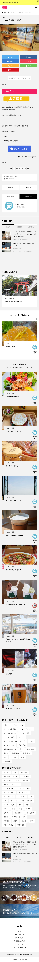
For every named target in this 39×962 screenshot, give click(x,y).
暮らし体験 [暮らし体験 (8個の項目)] (30, 813)
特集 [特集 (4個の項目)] (31, 821)
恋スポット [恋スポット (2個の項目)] (7, 813)
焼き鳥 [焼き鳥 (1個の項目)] (24, 821)
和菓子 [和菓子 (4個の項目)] (6, 809)
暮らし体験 (25, 239)
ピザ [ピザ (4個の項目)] (5, 801)
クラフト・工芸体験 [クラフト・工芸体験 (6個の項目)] (10, 729)
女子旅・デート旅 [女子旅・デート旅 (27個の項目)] (9, 745)
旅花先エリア (19, 937)
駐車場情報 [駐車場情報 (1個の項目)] (7, 761)
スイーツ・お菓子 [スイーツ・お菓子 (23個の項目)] (9, 793)
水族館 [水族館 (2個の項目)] (6, 753)
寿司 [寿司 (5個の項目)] (20, 809)
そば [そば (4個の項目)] (15, 772)
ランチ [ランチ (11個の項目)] (31, 741)
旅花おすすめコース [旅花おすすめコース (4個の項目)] (10, 749)
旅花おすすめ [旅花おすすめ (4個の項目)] (19, 813)
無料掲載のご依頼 (19, 941)
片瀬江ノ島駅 (13, 176)
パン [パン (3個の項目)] (31, 797)
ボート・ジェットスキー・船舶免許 (22, 251)
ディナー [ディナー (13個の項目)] (21, 737)
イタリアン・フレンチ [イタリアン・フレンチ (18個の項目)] (10, 776)
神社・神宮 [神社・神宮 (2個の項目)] (26, 753)
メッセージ (19, 944)
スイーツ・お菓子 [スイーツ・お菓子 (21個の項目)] (9, 737)
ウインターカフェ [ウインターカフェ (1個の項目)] (17, 725)
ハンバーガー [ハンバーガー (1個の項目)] (21, 797)
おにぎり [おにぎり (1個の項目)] (6, 772)
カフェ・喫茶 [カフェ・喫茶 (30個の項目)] (8, 780)
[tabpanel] (19, 291)
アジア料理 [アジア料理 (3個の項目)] (24, 772)
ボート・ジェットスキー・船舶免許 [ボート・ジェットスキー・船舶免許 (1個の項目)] (14, 741)
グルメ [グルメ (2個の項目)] (6, 784)
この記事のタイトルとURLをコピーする (19, 78)
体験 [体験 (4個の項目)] (27, 805)
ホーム (19, 931)
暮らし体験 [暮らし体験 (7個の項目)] (30, 749)
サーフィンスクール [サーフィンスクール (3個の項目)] (10, 733)
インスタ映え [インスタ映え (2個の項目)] (25, 776)
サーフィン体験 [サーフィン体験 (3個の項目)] (24, 733)
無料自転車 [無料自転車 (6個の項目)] (15, 753)
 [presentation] (36, 319)
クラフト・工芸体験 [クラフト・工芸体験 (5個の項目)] (22, 780)
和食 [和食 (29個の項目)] (13, 809)
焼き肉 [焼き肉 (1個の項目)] (16, 821)
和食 (12, 178)
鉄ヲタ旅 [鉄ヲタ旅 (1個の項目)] (13, 757)
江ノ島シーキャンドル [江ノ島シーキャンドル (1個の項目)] (18, 817)
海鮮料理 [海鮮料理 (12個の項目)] (6, 821)
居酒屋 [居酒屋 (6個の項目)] (28, 809)
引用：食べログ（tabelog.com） (27, 157)
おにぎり (8, 178)
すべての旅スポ (19, 934)
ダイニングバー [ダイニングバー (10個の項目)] (23, 793)
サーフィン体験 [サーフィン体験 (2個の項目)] (24, 789)
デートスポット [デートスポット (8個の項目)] (8, 797)
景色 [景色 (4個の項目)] (21, 749)
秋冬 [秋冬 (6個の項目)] (5, 757)
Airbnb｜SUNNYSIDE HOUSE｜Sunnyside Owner (19, 954)
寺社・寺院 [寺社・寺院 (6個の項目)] (22, 745)
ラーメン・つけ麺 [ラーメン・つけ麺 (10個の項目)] (9, 805)
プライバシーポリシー (19, 947)
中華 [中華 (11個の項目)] (20, 805)
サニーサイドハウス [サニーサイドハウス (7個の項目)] (26, 729)
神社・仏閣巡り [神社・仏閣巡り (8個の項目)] (8, 825)
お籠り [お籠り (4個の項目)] (6, 725)
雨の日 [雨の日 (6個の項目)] (23, 757)
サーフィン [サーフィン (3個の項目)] (15, 784)
